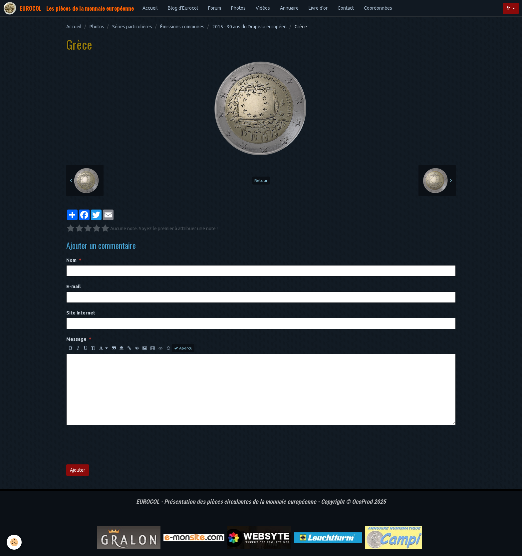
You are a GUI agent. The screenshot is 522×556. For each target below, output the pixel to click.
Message (76, 339)
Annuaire (289, 8)
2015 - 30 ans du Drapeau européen (249, 26)
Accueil (150, 8)
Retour (261, 180)
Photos (238, 8)
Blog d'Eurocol (183, 8)
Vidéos (263, 8)
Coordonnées (378, 8)
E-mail (73, 286)
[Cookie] (14, 542)
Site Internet (80, 312)
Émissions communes (182, 26)
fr (508, 8)
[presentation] (116, 445)
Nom (71, 260)
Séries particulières (132, 26)
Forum (214, 8)
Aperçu (183, 348)
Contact (346, 8)
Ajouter (77, 470)
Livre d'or (318, 8)
